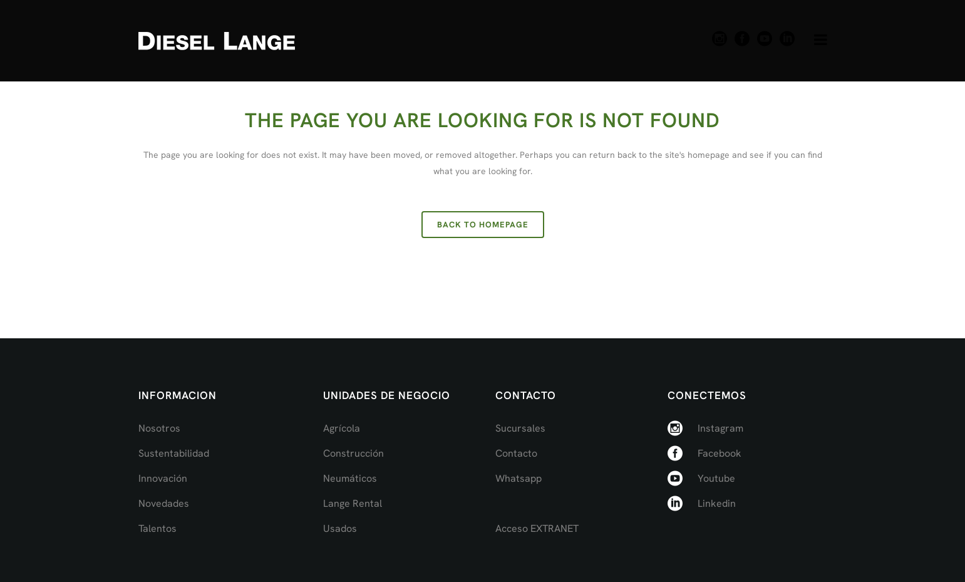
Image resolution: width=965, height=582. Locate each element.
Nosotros (159, 428)
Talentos (157, 528)
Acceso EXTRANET (537, 528)
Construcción (353, 453)
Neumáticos (350, 478)
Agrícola (341, 428)
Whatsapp (518, 478)
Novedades (163, 503)
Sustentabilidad (173, 453)
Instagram (720, 428)
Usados (340, 528)
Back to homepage (483, 224)
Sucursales (520, 428)
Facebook (719, 453)
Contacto (516, 453)
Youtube (716, 478)
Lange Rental (352, 503)
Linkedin (717, 503)
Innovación (162, 478)
